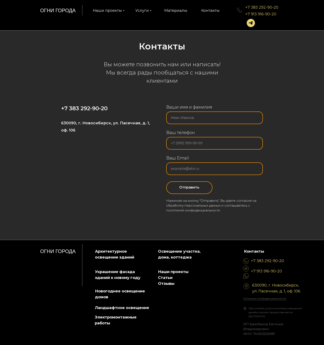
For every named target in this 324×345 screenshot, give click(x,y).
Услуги (142, 10)
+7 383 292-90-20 (261, 7)
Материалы (175, 10)
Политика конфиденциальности (264, 298)
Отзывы (166, 283)
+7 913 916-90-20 (260, 14)
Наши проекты (107, 10)
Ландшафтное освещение (122, 307)
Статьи (165, 277)
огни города (58, 10)
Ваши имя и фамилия (189, 107)
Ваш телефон (180, 132)
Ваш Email (177, 158)
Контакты (210, 10)
